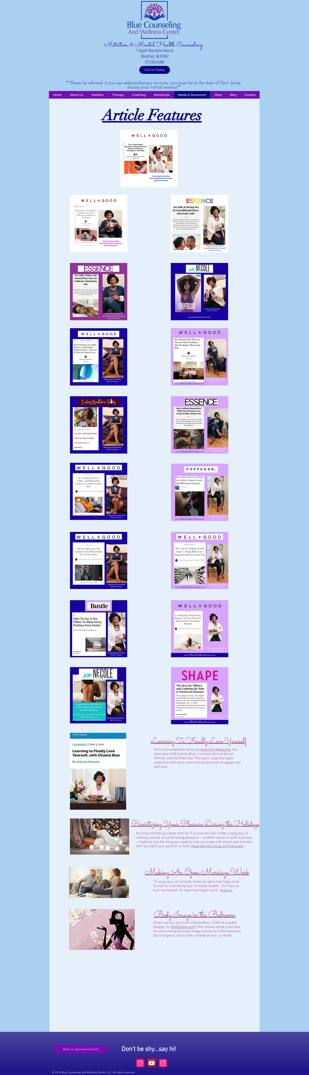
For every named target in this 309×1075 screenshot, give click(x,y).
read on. (226, 890)
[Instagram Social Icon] (140, 1063)
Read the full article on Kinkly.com (217, 846)
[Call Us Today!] (154, 70)
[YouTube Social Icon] (151, 1063)
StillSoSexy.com (183, 927)
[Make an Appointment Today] (81, 1049)
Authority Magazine (215, 750)
